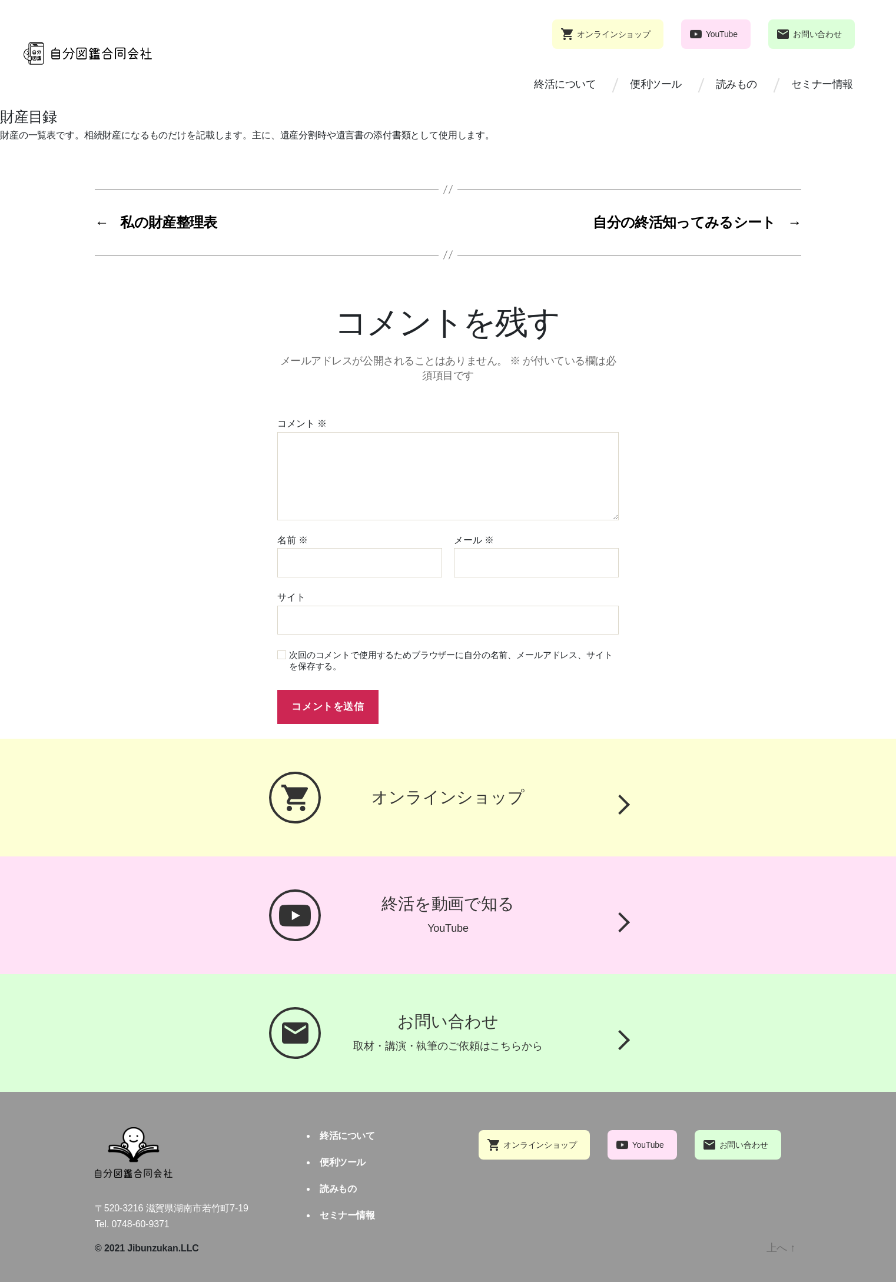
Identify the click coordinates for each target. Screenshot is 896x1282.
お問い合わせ (817, 34)
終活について (565, 84)
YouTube (722, 34)
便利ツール (656, 84)
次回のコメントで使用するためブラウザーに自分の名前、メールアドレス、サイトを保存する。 (450, 660)
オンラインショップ (614, 34)
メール (474, 540)
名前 (292, 540)
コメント (302, 424)
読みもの (736, 84)
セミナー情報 (822, 84)
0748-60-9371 (141, 1224)
